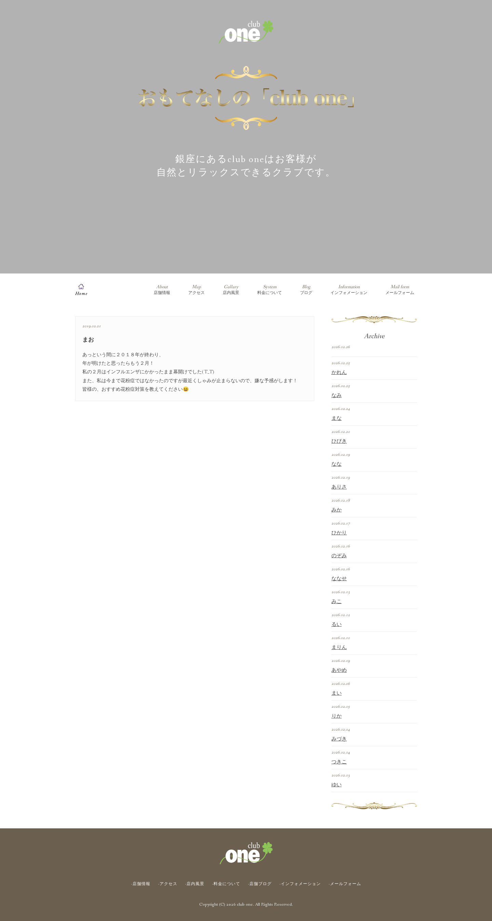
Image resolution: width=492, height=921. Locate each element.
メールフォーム (399, 290)
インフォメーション (348, 290)
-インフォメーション (300, 884)
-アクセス (167, 884)
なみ (336, 395)
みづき (339, 739)
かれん (339, 372)
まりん (339, 647)
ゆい (336, 785)
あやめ (339, 670)
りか (336, 716)
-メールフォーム (345, 884)
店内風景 (231, 290)
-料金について (226, 884)
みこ (336, 601)
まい (336, 693)
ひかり (339, 533)
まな (336, 418)
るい (336, 624)
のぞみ (339, 555)
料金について (269, 290)
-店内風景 (194, 884)
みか (336, 510)
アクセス (196, 290)
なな (336, 464)
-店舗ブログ (260, 884)
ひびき (339, 441)
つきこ (339, 762)
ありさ (339, 487)
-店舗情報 (140, 884)
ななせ (339, 578)
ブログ (306, 290)
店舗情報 (162, 290)
